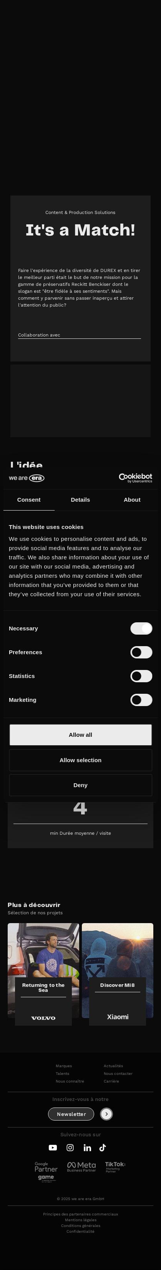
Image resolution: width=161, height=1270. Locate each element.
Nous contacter (118, 1074)
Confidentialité (80, 1232)
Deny (80, 785)
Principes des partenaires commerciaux (80, 1214)
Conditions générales (80, 1226)
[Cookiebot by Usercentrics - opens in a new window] (118, 478)
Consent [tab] (29, 499)
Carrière (111, 1081)
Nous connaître (70, 1081)
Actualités (113, 1066)
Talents (62, 1074)
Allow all (80, 734)
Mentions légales (80, 1220)
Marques (64, 1066)
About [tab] (132, 499)
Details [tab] (80, 499)
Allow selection (80, 760)
